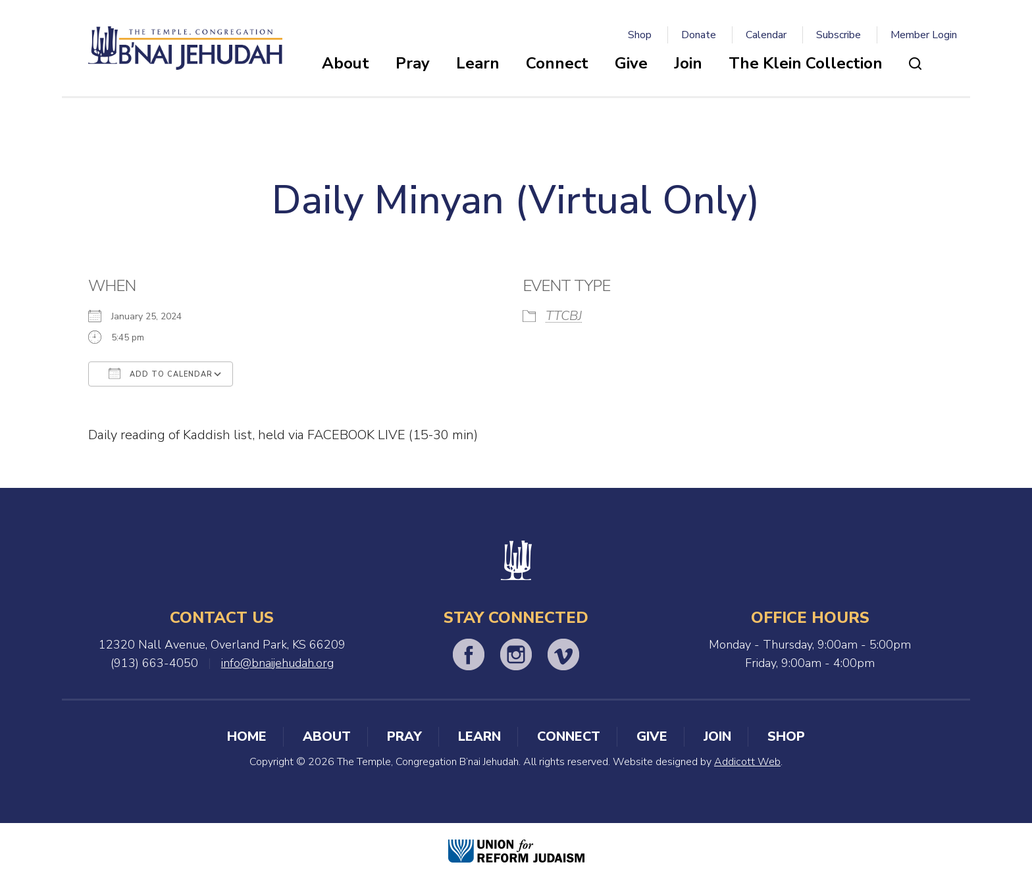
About (345, 63)
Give (631, 63)
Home (247, 736)
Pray (413, 63)
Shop (640, 35)
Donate (698, 35)
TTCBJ (564, 316)
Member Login (923, 35)
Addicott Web (747, 762)
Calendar (766, 35)
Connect (557, 63)
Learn (478, 63)
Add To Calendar (161, 373)
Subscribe (838, 35)
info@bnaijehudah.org (277, 663)
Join (688, 63)
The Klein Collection (806, 63)
